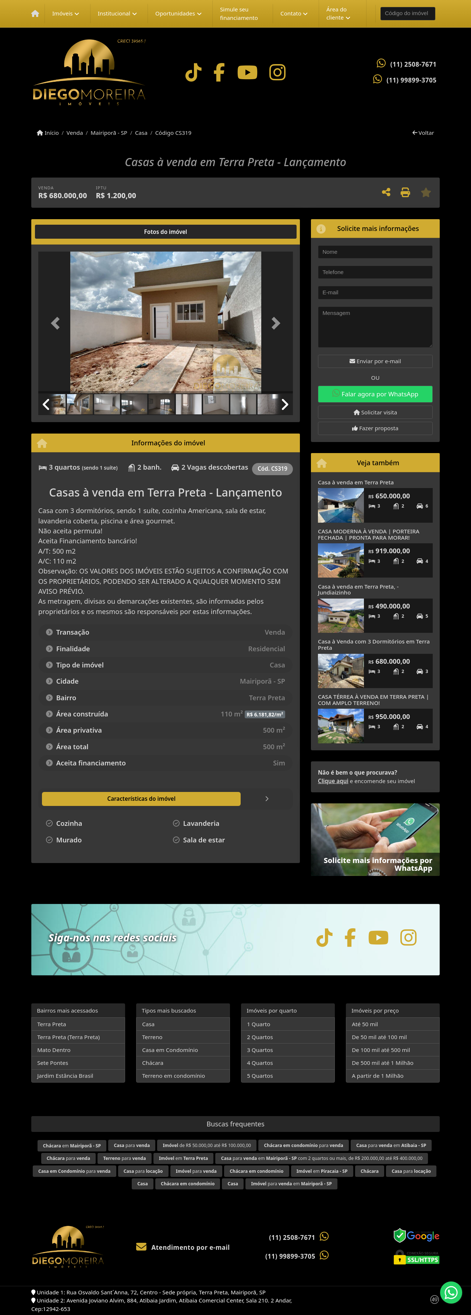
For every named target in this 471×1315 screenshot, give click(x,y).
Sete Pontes (52, 1062)
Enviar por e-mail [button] (375, 361)
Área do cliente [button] (336, 13)
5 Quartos (260, 1075)
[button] (57, 323)
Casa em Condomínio (170, 1049)
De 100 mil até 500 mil (381, 1049)
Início (48, 132)
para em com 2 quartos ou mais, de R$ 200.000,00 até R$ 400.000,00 (322, 1158)
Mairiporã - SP (109, 132)
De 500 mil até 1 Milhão (382, 1062)
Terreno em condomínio (173, 1075)
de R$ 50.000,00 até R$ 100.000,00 (207, 1145)
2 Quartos (260, 1037)
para (132, 1145)
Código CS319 (173, 132)
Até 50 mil (365, 1024)
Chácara (152, 1062)
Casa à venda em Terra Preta (356, 482)
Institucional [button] (114, 13)
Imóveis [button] (62, 13)
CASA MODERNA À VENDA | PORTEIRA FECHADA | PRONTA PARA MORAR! (368, 534)
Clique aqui (333, 781)
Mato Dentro (54, 1049)
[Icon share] (194, 72)
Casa (141, 132)
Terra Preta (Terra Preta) (68, 1037)
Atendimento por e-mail (183, 1247)
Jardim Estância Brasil (65, 1075)
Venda (75, 132)
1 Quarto (258, 1024)
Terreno (152, 1037)
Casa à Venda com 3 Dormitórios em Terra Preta (374, 644)
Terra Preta (51, 1024)
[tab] (62, 232)
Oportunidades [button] (175, 13)
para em (391, 1145)
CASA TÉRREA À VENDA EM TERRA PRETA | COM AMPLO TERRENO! (373, 699)
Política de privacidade (343, 1295)
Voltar (423, 132)
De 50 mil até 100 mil (379, 1037)
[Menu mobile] (35, 13)
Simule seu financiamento (239, 13)
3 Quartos (260, 1049)
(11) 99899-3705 (412, 80)
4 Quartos (260, 1062)
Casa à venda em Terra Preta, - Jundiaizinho (358, 589)
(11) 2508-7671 (413, 64)
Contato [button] (290, 13)
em (72, 1146)
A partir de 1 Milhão (378, 1075)
